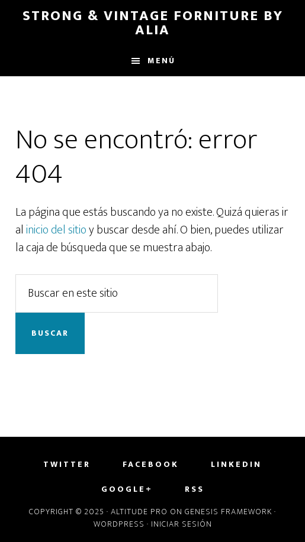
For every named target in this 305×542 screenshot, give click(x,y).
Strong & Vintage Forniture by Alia (153, 23)
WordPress (119, 524)
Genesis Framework (228, 511)
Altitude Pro (139, 511)
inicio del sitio (56, 230)
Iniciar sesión (181, 524)
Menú (161, 60)
